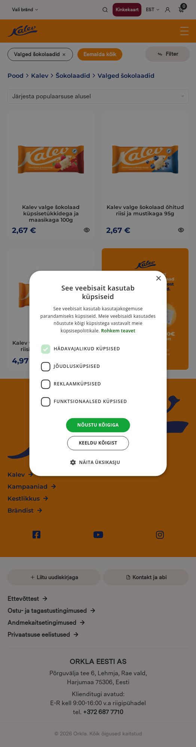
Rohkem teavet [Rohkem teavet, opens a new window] (118, 331)
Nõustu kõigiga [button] (98, 425)
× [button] (158, 279)
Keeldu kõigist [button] (98, 443)
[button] (98, 462)
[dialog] (98, 373)
